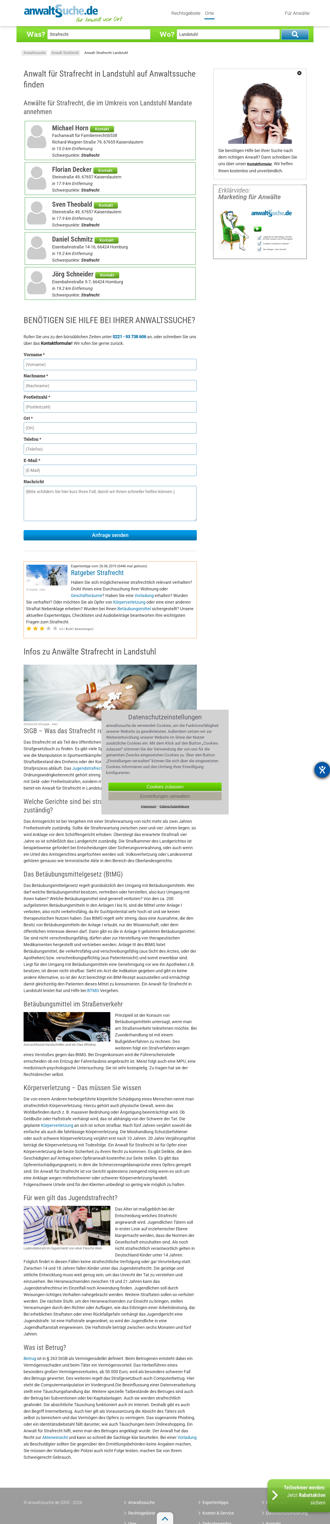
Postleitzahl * (37, 397)
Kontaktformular (259, 164)
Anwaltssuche (35, 53)
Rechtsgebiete (186, 13)
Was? (35, 34)
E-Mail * (32, 460)
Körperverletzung (145, 595)
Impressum (148, 806)
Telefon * (32, 439)
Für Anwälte (297, 13)
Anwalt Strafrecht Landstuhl (106, 53)
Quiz (274, 13)
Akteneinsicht (55, 1430)
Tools (258, 13)
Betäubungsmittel (150, 602)
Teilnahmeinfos (216, 1517)
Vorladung (165, 588)
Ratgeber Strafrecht (97, 573)
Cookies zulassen (165, 786)
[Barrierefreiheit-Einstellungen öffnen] (322, 770)
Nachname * (36, 376)
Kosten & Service (218, 1506)
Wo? (166, 34)
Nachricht (34, 481)
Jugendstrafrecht (88, 761)
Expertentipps (233, 13)
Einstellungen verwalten (165, 796)
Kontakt (102, 129)
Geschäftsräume (108, 588)
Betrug (30, 1352)
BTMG (93, 983)
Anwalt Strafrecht (65, 53)
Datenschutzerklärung (174, 806)
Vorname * (34, 354)
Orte (210, 13)
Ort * (28, 418)
